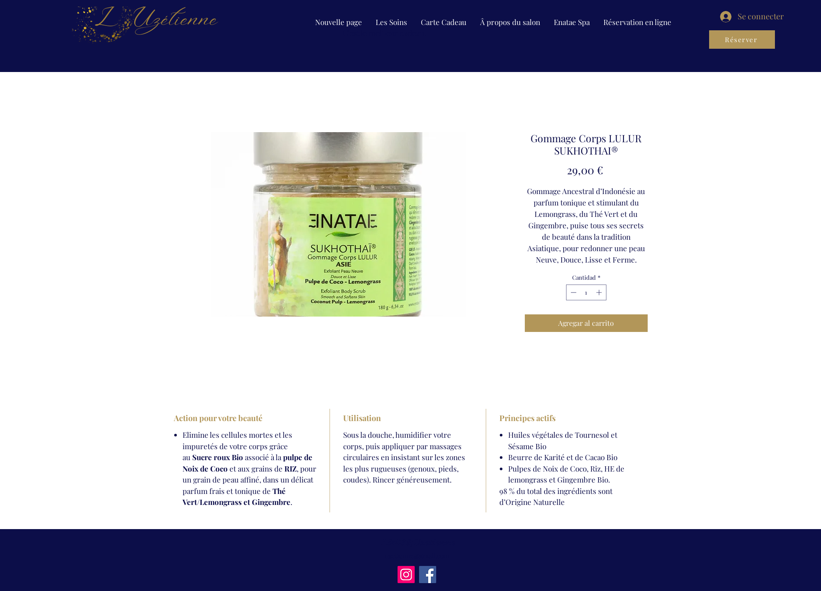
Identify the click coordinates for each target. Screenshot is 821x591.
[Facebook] (427, 574)
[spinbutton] (586, 292)
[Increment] (600, 292)
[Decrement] (572, 292)
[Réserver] (742, 39)
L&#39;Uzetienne (418, 542)
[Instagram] (406, 574)
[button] (391, 22)
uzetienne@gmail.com (416, 555)
